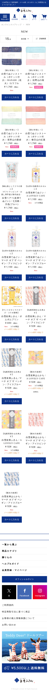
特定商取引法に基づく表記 (16, 612)
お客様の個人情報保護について (18, 618)
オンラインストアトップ (11, 25)
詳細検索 (41, 39)
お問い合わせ (9, 625)
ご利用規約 (8, 605)
